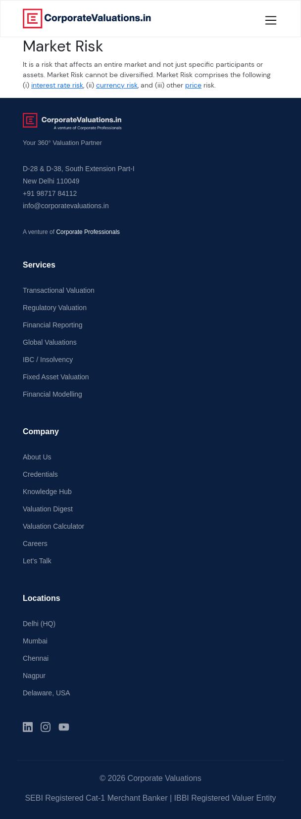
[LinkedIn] (28, 727)
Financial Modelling (52, 394)
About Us (37, 457)
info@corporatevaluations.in (66, 206)
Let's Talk (37, 561)
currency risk (117, 85)
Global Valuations (50, 342)
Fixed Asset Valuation (56, 377)
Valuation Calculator (53, 526)
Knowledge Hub (47, 492)
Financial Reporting (53, 325)
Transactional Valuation (59, 290)
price (193, 85)
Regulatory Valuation (55, 308)
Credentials (40, 474)
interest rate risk (57, 85)
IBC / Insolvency (48, 360)
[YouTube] (63, 727)
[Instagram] (45, 727)
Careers (35, 543)
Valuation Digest (48, 509)
